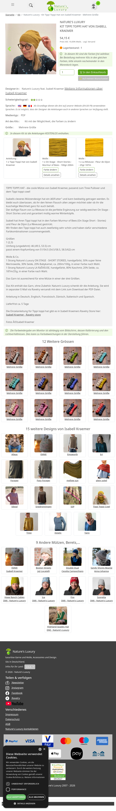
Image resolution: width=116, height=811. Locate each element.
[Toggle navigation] (12, 4)
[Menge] (67, 72)
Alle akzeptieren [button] (16, 797)
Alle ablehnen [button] (36, 797)
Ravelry (12, 698)
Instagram (14, 687)
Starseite (9, 14)
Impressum (11, 714)
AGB (7, 724)
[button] (9, 49)
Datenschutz (12, 719)
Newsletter (14, 682)
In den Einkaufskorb (93, 72)
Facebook (14, 693)
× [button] (44, 749)
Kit (19, 14)
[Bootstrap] (20, 651)
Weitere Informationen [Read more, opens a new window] (34, 777)
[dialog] (25, 777)
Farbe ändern (50, 169)
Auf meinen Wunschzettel (93, 78)
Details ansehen (52, 175)
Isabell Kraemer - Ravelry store (23, 314)
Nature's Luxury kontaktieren (21, 729)
